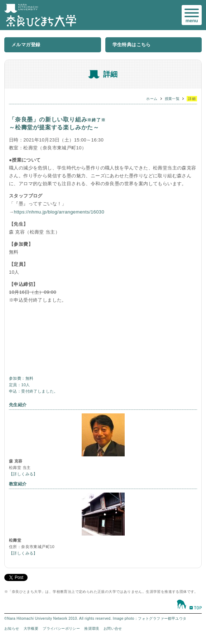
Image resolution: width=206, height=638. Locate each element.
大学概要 (31, 628)
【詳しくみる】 (23, 474)
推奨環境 (91, 628)
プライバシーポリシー (61, 628)
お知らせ (11, 628)
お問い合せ (113, 628)
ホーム (151, 99)
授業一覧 (172, 99)
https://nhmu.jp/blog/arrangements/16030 (59, 212)
